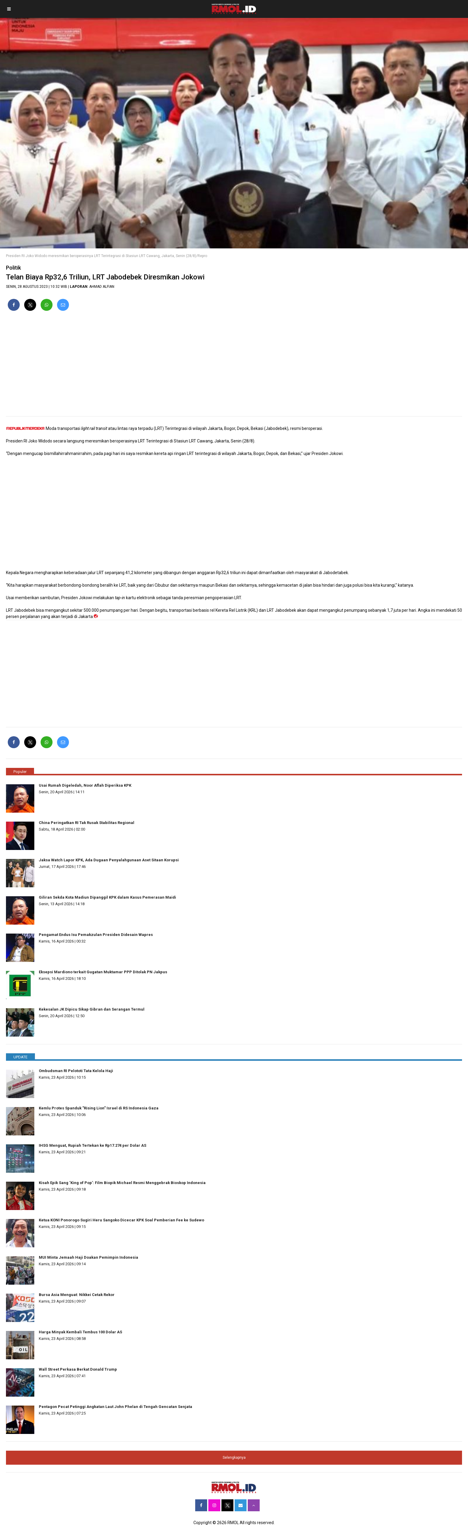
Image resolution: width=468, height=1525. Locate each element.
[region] (234, 366)
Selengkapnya (234, 1457)
